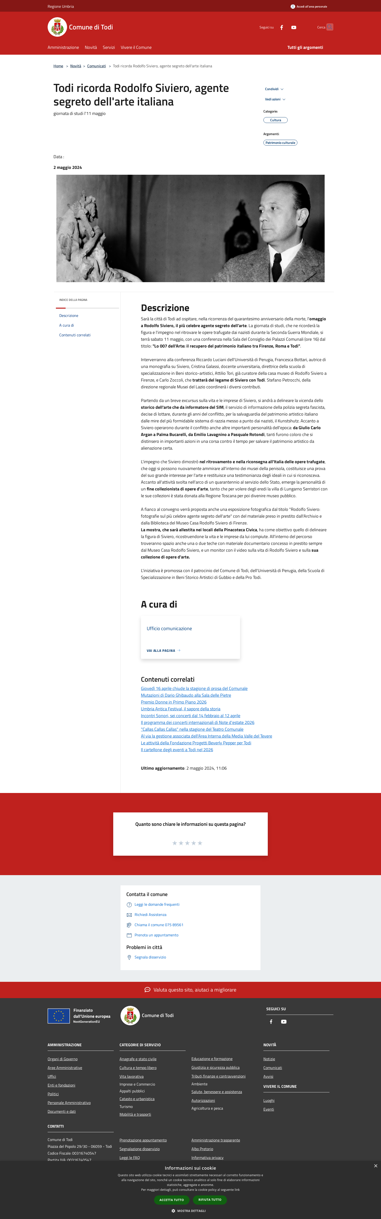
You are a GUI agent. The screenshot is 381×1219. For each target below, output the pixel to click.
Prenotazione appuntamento (143, 1140)
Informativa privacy (207, 1157)
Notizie (269, 1059)
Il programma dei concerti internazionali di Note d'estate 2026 (197, 722)
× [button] (375, 1166)
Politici (53, 1094)
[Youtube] (284, 27)
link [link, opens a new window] (237, 1190)
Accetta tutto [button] (172, 1200)
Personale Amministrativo (69, 1103)
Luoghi (269, 1100)
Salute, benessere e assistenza (216, 1092)
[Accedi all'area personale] (308, 6)
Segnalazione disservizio (140, 1149)
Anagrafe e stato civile (138, 1059)
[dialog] (190, 1190)
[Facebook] (272, 27)
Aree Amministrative (65, 1068)
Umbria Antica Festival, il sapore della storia (180, 708)
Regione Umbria (61, 6)
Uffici (52, 1076)
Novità (75, 66)
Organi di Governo (63, 1059)
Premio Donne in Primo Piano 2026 (174, 702)
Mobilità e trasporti (135, 1114)
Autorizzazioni (203, 1100)
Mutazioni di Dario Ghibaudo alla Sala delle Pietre (186, 695)
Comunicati (96, 66)
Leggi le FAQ (130, 1157)
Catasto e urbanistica (137, 1099)
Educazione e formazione (212, 1059)
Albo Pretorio (202, 1149)
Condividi (275, 89)
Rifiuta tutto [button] (210, 1200)
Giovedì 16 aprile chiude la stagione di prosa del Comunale (194, 688)
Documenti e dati (62, 1111)
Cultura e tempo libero (138, 1068)
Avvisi (268, 1076)
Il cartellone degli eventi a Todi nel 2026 (177, 749)
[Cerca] (327, 27)
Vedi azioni (276, 99)
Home (58, 66)
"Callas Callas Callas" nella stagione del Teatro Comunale (192, 729)
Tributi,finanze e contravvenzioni (218, 1076)
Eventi (268, 1109)
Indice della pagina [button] (73, 299)
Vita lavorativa (132, 1076)
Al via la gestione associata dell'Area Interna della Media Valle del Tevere (206, 736)
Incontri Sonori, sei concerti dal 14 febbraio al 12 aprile (190, 715)
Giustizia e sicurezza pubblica (215, 1067)
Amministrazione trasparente (215, 1140)
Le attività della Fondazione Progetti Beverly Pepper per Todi (196, 743)
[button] (190, 1210)
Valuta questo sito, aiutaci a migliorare (190, 989)
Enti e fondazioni (61, 1085)
